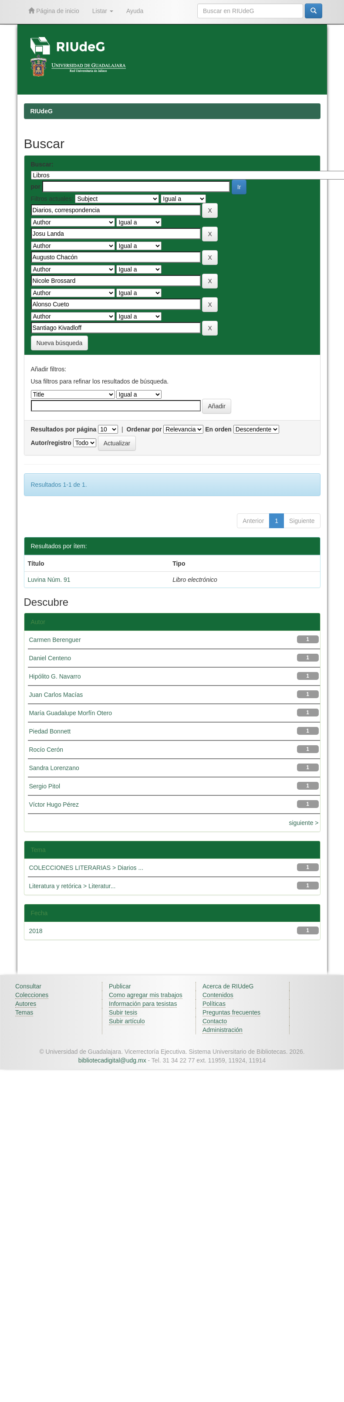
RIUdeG (41, 111)
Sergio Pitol (45, 786)
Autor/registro (51, 442)
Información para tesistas (143, 1003)
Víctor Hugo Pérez (54, 804)
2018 (36, 930)
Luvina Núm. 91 (49, 579)
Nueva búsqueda (60, 342)
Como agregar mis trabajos (145, 994)
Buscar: (42, 164)
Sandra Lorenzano (54, 767)
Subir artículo (127, 1021)
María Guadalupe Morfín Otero (70, 712)
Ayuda (134, 10)
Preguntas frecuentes (231, 1012)
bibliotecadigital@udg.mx (112, 1060)
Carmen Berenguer (55, 639)
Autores (25, 1003)
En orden (218, 429)
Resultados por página (64, 429)
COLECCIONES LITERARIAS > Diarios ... (86, 867)
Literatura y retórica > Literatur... (72, 886)
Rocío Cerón (46, 749)
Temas (24, 1012)
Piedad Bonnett (50, 731)
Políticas (214, 1003)
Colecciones (31, 994)
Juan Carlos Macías (56, 694)
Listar (102, 10)
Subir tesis (123, 1012)
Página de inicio (53, 10)
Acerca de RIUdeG (228, 986)
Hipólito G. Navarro (55, 676)
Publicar (120, 986)
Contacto (214, 1021)
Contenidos (217, 994)
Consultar (28, 986)
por (36, 186)
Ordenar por (144, 429)
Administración (222, 1029)
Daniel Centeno (50, 658)
